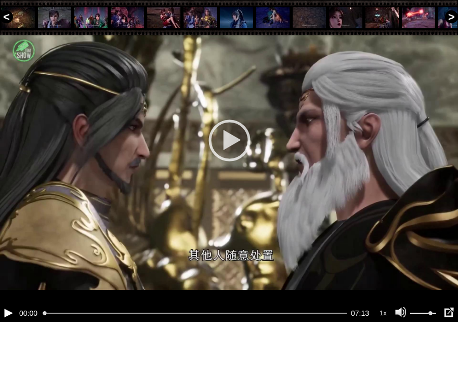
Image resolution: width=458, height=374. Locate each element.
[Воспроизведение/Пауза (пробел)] (8, 348)
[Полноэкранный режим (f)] (448, 348)
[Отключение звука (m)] (401, 348)
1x (383, 348)
